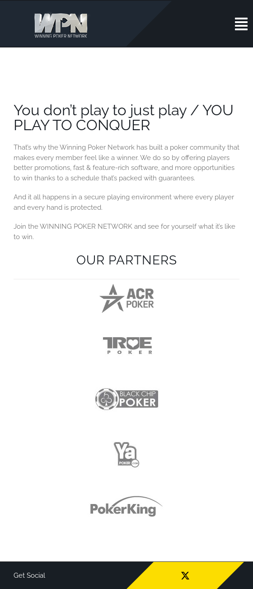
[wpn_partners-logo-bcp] (126, 383)
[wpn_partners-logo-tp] (127, 329)
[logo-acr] (126, 287)
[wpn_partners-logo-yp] (126, 437)
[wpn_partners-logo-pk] (126, 491)
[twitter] (185, 575)
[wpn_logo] (63, 13)
